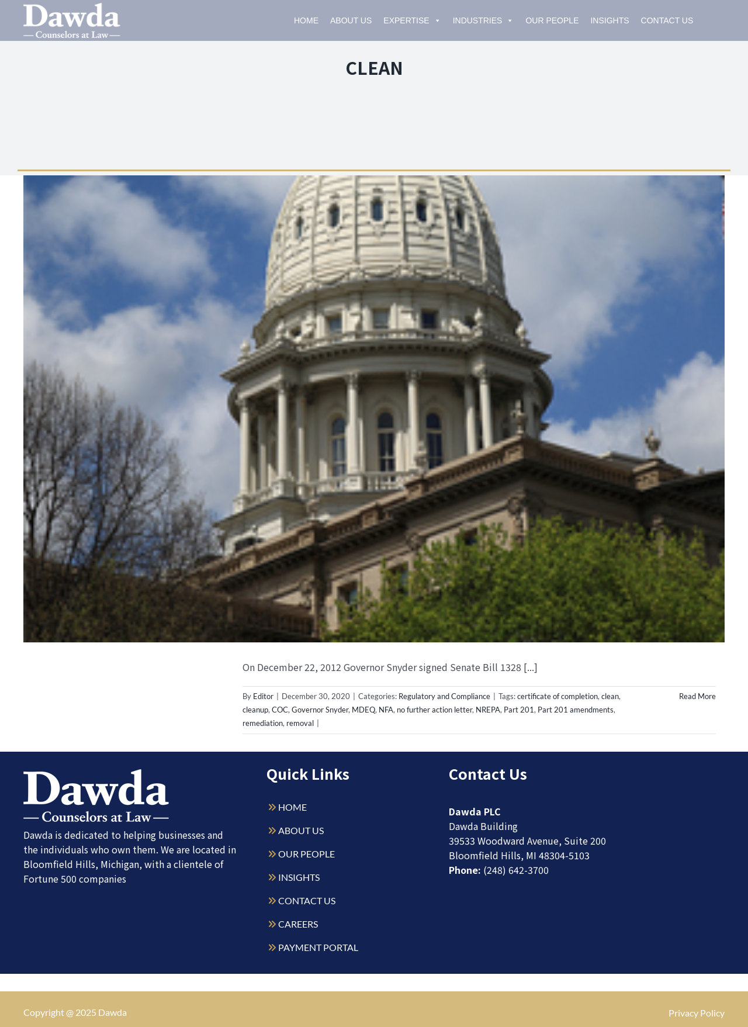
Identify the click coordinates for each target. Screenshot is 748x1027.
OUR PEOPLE (306, 853)
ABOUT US (301, 830)
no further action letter (434, 709)
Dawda (112, 1012)
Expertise (412, 20)
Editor (263, 696)
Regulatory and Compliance (444, 696)
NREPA (488, 709)
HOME (292, 806)
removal (300, 723)
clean (610, 696)
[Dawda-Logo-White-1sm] (96, 773)
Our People (552, 20)
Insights (609, 20)
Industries (483, 20)
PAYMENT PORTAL (318, 947)
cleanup (255, 709)
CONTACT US (306, 900)
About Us (351, 20)
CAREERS (298, 923)
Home (306, 20)
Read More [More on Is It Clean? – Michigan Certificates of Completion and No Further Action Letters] (697, 696)
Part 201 (519, 709)
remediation (263, 723)
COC (280, 709)
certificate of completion (557, 696)
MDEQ (363, 709)
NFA (386, 709)
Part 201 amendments (576, 709)
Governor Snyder (320, 709)
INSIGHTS (299, 877)
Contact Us (667, 20)
